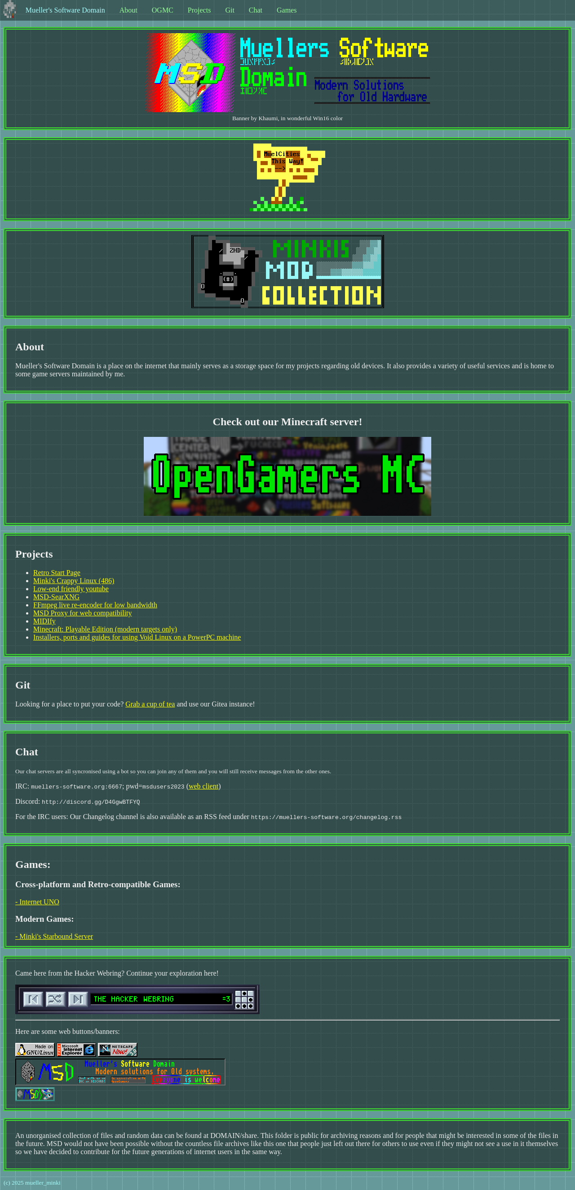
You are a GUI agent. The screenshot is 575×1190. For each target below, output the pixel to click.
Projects (199, 10)
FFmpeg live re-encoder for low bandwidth (95, 605)
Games (286, 10)
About (128, 10)
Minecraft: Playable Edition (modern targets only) (105, 629)
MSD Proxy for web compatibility (82, 613)
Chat (255, 10)
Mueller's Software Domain (65, 10)
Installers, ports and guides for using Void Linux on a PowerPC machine (137, 637)
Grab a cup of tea (150, 704)
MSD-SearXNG (56, 597)
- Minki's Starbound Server (54, 936)
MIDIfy (44, 621)
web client (203, 786)
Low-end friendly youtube (71, 589)
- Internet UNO (37, 902)
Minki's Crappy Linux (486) (73, 580)
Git (229, 10)
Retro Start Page (56, 572)
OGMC (162, 10)
